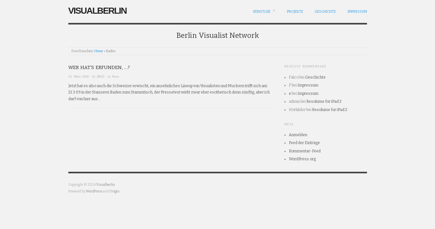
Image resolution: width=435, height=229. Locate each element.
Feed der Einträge (304, 143)
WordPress (94, 191)
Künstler (261, 12)
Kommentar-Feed (305, 151)
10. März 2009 (78, 76)
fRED (100, 76)
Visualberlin (97, 11)
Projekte (295, 12)
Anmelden (298, 135)
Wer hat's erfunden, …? (99, 67)
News (115, 76)
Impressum (357, 12)
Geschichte (325, 12)
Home (98, 51)
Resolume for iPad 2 (324, 101)
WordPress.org (302, 159)
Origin (114, 191)
